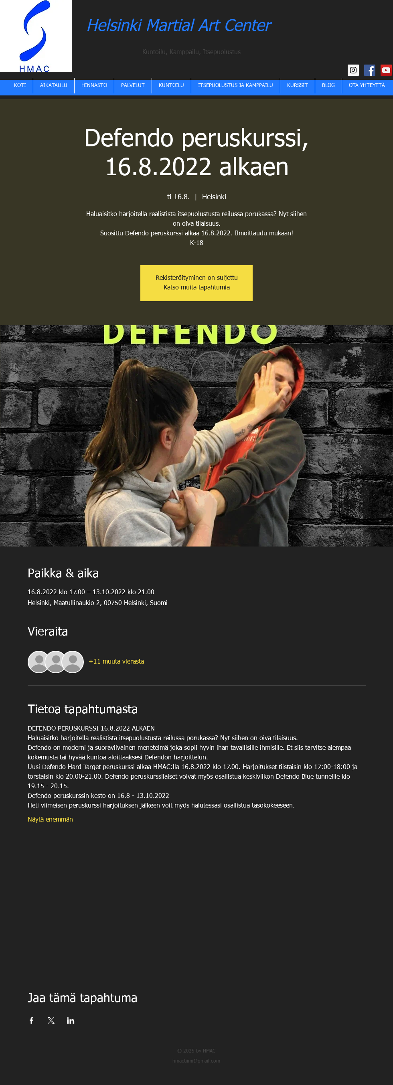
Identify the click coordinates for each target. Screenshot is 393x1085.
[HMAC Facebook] (369, 70)
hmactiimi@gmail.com (196, 1061)
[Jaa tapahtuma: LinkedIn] (71, 1020)
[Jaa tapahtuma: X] (51, 1020)
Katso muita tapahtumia (197, 288)
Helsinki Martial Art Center (178, 26)
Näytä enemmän (50, 820)
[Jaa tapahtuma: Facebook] (31, 1020)
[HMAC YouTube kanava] (386, 70)
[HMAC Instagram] (353, 70)
